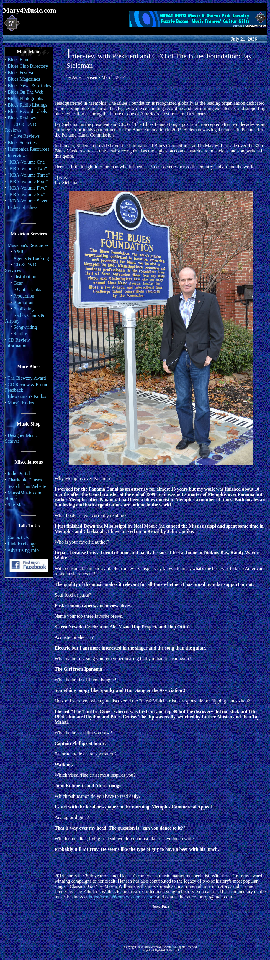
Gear (18, 282)
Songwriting (25, 327)
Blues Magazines (24, 79)
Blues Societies (22, 142)
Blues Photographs (25, 98)
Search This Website (27, 486)
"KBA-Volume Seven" (29, 200)
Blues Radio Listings (27, 104)
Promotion (24, 302)
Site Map (16, 504)
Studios (21, 333)
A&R (18, 251)
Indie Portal (19, 473)
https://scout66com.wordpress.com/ (122, 896)
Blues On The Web (25, 91)
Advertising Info (23, 550)
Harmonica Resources (28, 149)
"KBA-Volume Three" (29, 174)
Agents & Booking (31, 258)
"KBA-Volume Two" (27, 168)
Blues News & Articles (29, 85)
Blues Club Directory (28, 66)
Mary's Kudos (21, 402)
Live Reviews (27, 136)
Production (24, 295)
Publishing (24, 308)
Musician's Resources (28, 245)
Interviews (18, 155)
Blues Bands (19, 59)
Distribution (25, 276)
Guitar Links (29, 289)
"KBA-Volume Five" (27, 187)
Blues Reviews (22, 117)
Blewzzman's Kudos (27, 396)
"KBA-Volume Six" (26, 194)
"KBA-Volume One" (27, 162)
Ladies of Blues (22, 207)
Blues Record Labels (27, 111)
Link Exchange (22, 543)
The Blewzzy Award (27, 378)
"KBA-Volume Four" (28, 181)
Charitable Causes (25, 479)
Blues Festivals (22, 72)
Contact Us (18, 537)
